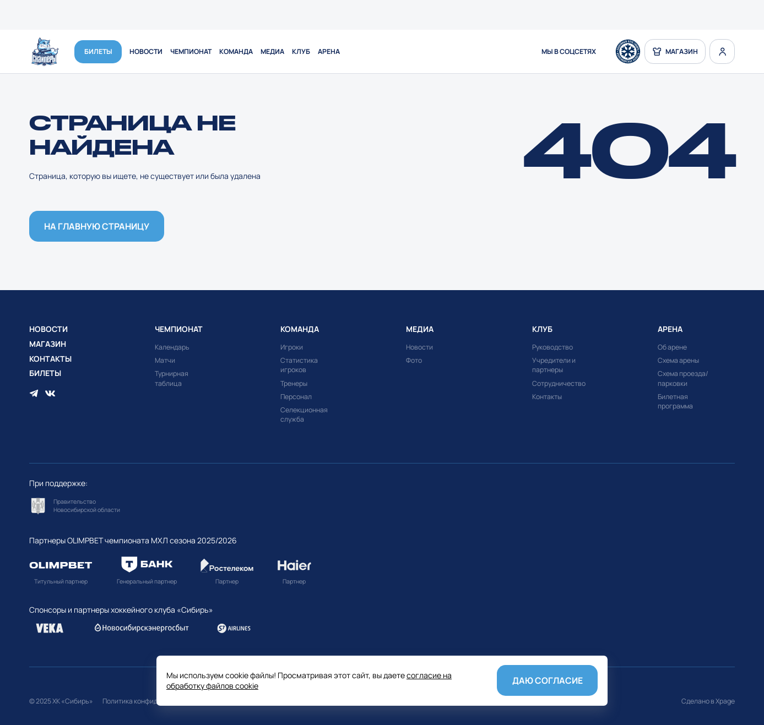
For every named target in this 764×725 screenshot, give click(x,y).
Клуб (301, 52)
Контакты (50, 358)
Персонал (296, 396)
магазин (675, 52)
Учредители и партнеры (554, 365)
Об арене (672, 347)
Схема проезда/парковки (683, 378)
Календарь (172, 347)
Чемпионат (191, 52)
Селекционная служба (304, 414)
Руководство (552, 347)
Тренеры (293, 383)
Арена (329, 52)
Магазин (47, 344)
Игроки (291, 347)
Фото (414, 360)
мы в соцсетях (568, 52)
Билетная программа (675, 401)
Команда (236, 52)
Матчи (165, 360)
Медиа (272, 52)
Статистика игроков (299, 365)
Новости (145, 52)
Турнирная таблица (171, 378)
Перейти (77, 506)
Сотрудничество (559, 383)
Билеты (98, 52)
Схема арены (678, 360)
